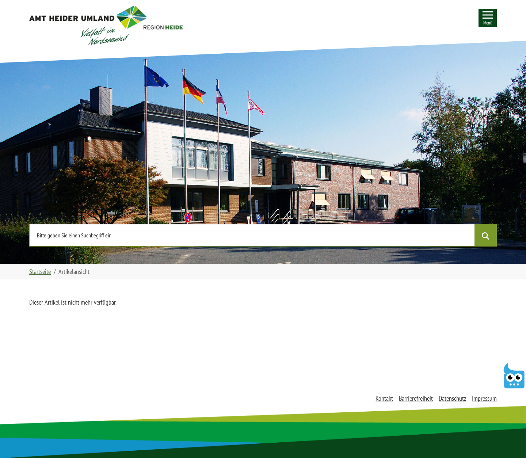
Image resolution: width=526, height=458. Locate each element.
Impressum (484, 398)
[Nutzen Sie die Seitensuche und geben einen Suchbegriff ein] (252, 235)
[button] (106, 25)
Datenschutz (452, 398)
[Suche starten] (485, 235)
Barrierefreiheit (416, 398)
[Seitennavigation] (488, 18)
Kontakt (384, 398)
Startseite (40, 271)
